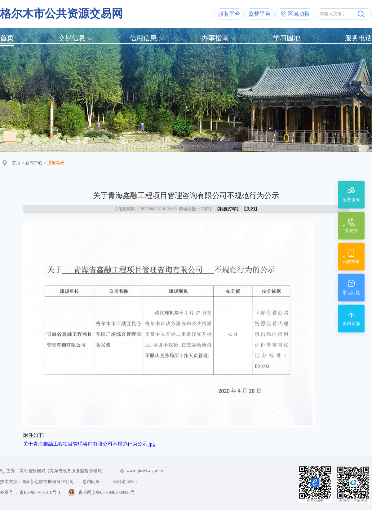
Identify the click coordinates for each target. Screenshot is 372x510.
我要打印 (228, 209)
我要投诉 (351, 261)
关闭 (250, 209)
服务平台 (229, 14)
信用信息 (143, 38)
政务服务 (351, 199)
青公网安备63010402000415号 (106, 492)
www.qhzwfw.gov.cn (144, 470)
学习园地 (286, 38)
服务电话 (358, 38)
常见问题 (351, 292)
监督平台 (259, 14)
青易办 (351, 230)
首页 (7, 38)
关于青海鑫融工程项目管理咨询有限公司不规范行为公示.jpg (89, 443)
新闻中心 (33, 162)
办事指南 (215, 38)
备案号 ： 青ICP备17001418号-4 (30, 492)
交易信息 (71, 38)
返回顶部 (351, 323)
